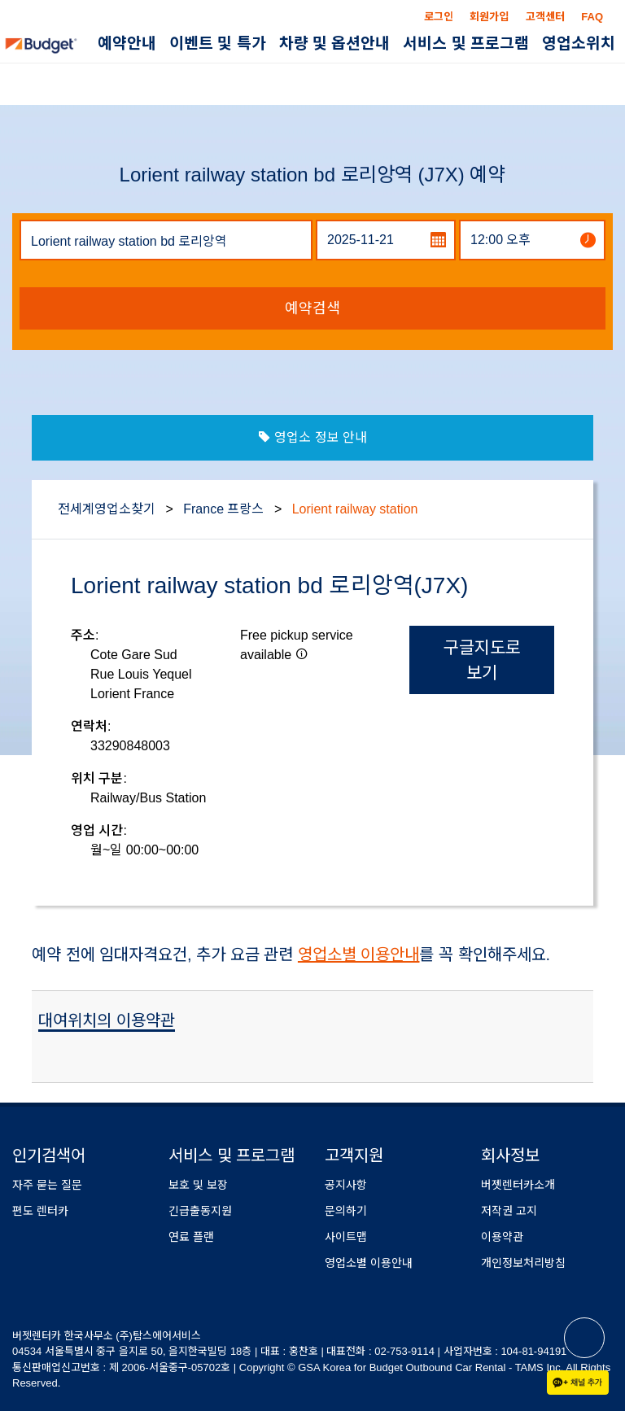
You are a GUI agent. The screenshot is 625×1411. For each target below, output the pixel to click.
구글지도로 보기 (482, 660)
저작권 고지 (509, 1210)
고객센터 (545, 17)
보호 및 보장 (198, 1184)
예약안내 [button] (127, 43)
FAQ (592, 17)
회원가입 (489, 17)
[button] (301, 653)
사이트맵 (346, 1236)
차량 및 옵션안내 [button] (335, 43)
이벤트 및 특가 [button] (217, 43)
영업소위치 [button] (578, 43)
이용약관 (502, 1236)
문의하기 (346, 1210)
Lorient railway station (355, 509)
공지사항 (346, 1184)
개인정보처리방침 (523, 1262)
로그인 (438, 17)
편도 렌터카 (40, 1210)
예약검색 (312, 308)
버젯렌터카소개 (518, 1184)
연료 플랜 (191, 1236)
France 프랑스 (223, 509)
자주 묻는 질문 (47, 1184)
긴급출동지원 (200, 1210)
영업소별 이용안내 (359, 954)
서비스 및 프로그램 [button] (466, 43)
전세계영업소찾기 (106, 509)
